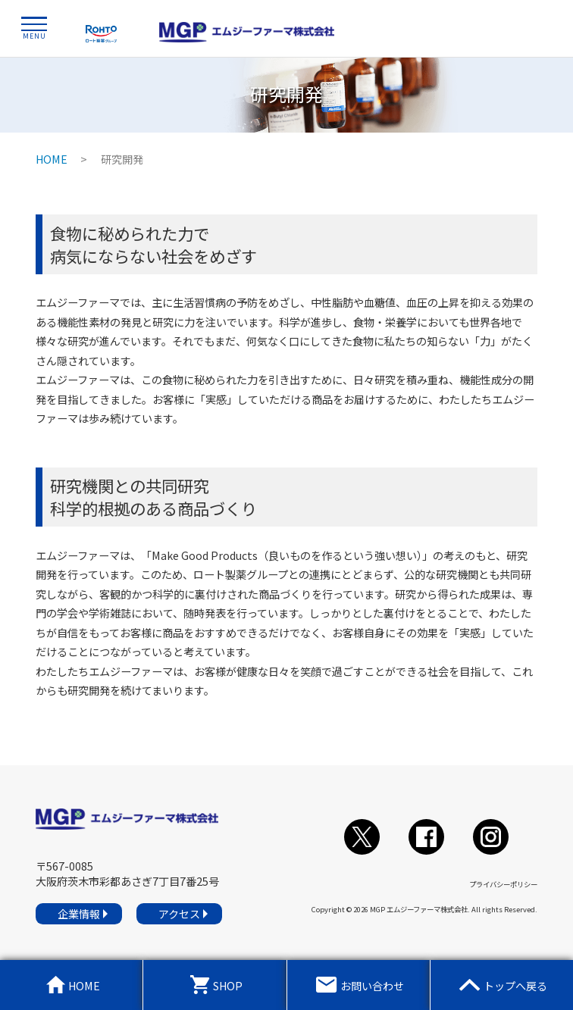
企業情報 (79, 913)
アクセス (179, 913)
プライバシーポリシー (503, 884)
